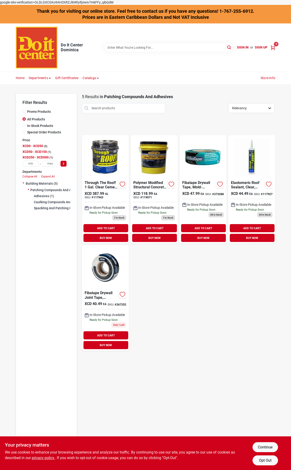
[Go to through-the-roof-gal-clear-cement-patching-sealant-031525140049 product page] (105, 189)
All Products (36, 119)
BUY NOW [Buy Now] (106, 238)
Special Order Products (44, 132)
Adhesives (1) (44, 196)
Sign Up (261, 47)
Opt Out (265, 460)
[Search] (229, 47)
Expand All (48, 176)
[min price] (30, 164)
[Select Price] (64, 164)
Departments (38, 78)
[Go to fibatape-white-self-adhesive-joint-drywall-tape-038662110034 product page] (105, 298)
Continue (265, 447)
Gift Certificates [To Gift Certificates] (66, 78)
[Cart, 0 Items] (273, 47)
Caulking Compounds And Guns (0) (59, 202)
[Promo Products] (24, 111)
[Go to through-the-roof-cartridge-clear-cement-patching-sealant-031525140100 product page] (251, 189)
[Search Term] (169, 47)
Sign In (243, 47)
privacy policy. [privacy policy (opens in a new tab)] (43, 458)
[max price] (50, 164)
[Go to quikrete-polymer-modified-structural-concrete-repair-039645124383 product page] (154, 189)
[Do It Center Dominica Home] (37, 47)
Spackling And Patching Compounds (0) (63, 208)
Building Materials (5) (42, 183)
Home (20, 78)
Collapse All (29, 176)
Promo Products (39, 111)
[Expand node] (23, 183)
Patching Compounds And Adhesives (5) (59, 190)
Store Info (268, 78)
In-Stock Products (40, 126)
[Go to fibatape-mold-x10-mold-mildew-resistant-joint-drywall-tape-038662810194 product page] (203, 189)
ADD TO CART (106, 228)
